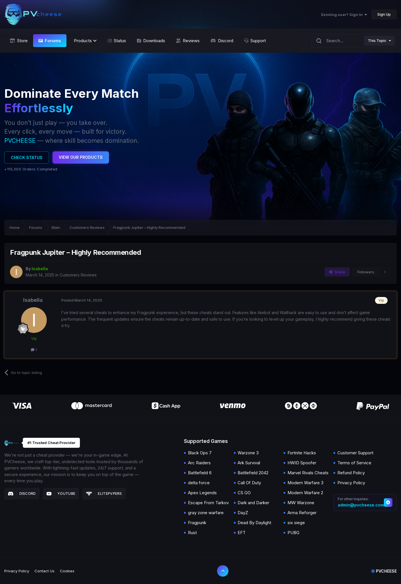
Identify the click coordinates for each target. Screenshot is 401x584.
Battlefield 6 (200, 473)
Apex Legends (202, 493)
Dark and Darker (253, 502)
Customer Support (355, 453)
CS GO (244, 493)
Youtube (61, 493)
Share (337, 272)
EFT (242, 532)
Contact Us (44, 571)
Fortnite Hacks (301, 453)
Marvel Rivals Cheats (308, 473)
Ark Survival (249, 463)
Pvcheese (384, 571)
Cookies (67, 571)
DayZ (243, 512)
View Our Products (81, 157)
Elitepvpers (104, 493)
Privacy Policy (351, 483)
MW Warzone (300, 502)
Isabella (33, 300)
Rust (192, 532)
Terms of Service (354, 463)
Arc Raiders (199, 463)
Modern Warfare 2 (305, 493)
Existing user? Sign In (344, 14)
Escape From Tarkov (208, 502)
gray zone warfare (206, 512)
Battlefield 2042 (253, 473)
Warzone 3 (248, 453)
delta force (199, 483)
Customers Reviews (78, 274)
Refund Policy (351, 473)
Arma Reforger (302, 512)
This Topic (377, 40)
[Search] (318, 41)
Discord (22, 493)
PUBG (293, 532)
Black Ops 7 (200, 453)
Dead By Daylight (254, 522)
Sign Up (384, 14)
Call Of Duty (249, 483)
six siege (296, 522)
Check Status (26, 157)
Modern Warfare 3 (305, 483)
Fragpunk (197, 522)
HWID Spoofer (301, 463)
